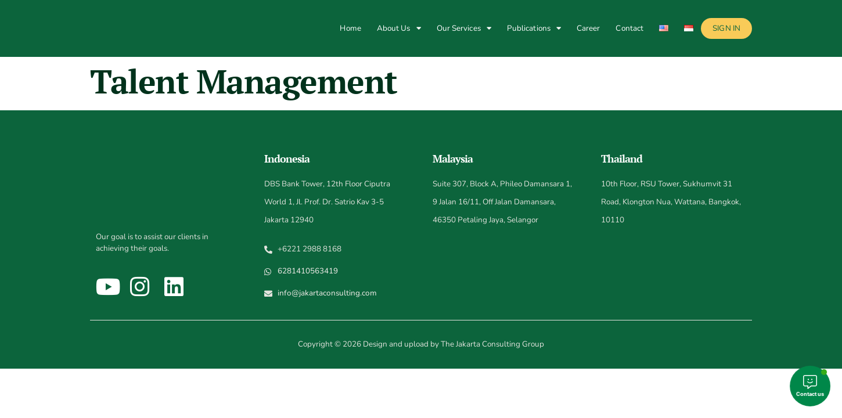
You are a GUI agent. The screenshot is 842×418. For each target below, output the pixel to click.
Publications (534, 28)
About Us (399, 28)
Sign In (726, 28)
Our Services (464, 28)
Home (350, 28)
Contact (629, 28)
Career (588, 28)
